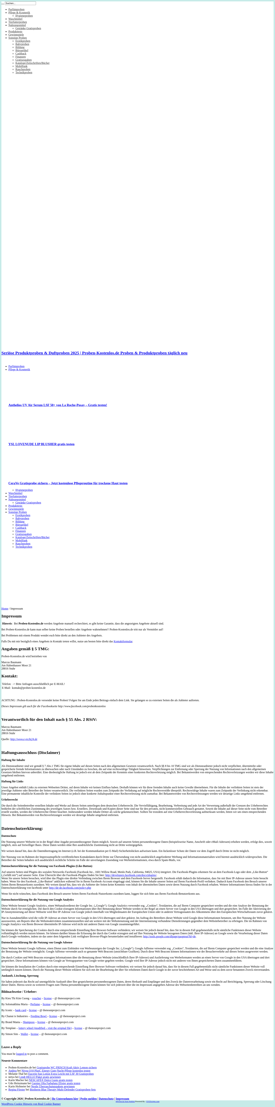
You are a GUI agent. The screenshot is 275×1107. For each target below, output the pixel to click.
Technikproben (23, 72)
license (48, 998)
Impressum (122, 1098)
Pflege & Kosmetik (19, 12)
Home (4, 608)
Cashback (20, 53)
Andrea (12, 1070)
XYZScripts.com (152, 1101)
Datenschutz (106, 1098)
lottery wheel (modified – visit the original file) (45, 1028)
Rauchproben (22, 69)
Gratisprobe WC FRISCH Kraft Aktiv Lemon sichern (67, 1067)
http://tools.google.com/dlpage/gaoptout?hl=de (169, 936)
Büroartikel (21, 50)
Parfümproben (16, 9)
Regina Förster (16, 1089)
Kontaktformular (123, 641)
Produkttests (15, 31)
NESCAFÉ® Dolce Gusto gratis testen (51, 1080)
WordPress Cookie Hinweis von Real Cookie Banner (31, 1103)
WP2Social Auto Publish (125, 1101)
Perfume (35, 1004)
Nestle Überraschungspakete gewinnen (53, 1086)
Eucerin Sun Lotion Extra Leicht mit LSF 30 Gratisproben (61, 1073)
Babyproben (22, 44)
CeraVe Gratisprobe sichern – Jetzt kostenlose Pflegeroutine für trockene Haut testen (68, 483)
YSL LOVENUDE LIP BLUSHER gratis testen (41, 444)
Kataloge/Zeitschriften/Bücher (32, 62)
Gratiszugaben (23, 59)
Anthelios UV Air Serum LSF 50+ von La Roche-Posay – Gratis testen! (57, 405)
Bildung (20, 47)
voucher (36, 998)
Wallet (24, 1034)
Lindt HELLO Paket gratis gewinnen (40, 1076)
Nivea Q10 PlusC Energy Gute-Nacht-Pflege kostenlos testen (56, 1070)
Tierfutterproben (17, 21)
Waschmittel (15, 18)
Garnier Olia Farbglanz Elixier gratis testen (56, 1083)
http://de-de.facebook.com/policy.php (70, 887)
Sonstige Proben (17, 37)
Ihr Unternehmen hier (65, 1098)
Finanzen (20, 56)
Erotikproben (22, 40)
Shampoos (29, 1022)
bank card (20, 1010)
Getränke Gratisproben (28, 28)
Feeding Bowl (39, 1016)
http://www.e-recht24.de (23, 739)
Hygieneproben (24, 15)
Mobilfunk (21, 66)
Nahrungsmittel (17, 25)
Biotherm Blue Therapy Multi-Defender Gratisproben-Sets (63, 1089)
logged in (21, 1053)
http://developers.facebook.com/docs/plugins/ (131, 875)
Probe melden (88, 1098)
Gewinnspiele (16, 34)
